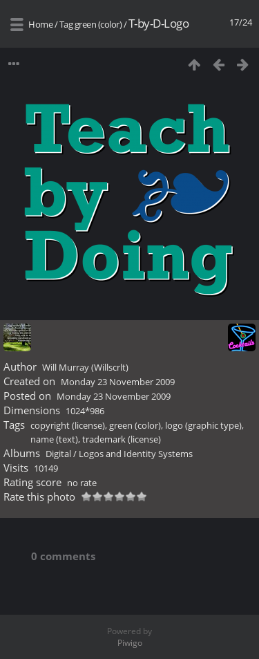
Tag (66, 24)
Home (40, 24)
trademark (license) (121, 439)
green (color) (98, 24)
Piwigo (129, 643)
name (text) (54, 439)
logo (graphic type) (203, 425)
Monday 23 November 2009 (118, 381)
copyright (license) (67, 425)
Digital (58, 453)
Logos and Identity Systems (136, 453)
